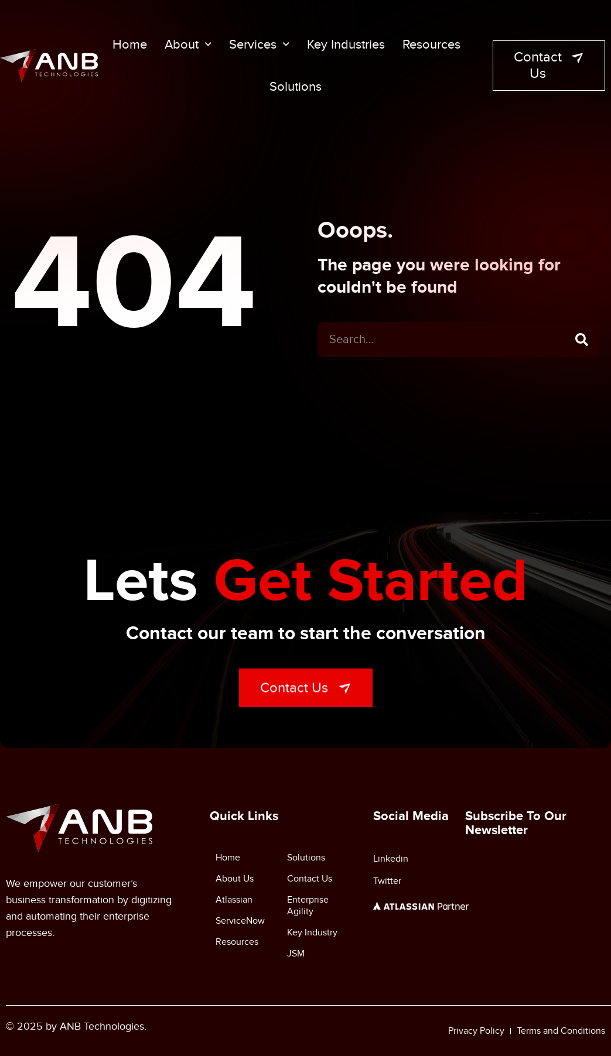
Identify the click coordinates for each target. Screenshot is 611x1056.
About (188, 44)
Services (259, 44)
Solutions (295, 86)
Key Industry (312, 932)
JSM (296, 953)
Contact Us (309, 878)
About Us (235, 878)
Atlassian (234, 900)
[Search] (581, 343)
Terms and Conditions (561, 1031)
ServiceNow (240, 921)
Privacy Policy (476, 1031)
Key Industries (346, 44)
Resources (431, 44)
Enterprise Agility (308, 905)
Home (129, 44)
